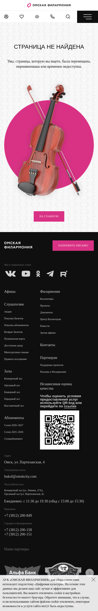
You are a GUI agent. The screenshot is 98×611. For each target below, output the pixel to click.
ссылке (70, 406)
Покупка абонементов (16, 325)
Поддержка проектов (51, 365)
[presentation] (89, 573)
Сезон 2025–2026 (13, 432)
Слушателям (14, 304)
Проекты (45, 305)
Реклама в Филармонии (53, 371)
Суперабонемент (13, 438)
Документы (46, 312)
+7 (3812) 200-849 (18, 516)
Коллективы (46, 298)
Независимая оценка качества (56, 386)
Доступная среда (13, 345)
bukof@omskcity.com (20, 476)
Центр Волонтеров (50, 319)
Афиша (9, 292)
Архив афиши (47, 332)
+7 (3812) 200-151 (18, 534)
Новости (44, 326)
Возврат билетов (13, 332)
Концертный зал (13, 378)
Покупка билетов (13, 318)
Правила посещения (15, 359)
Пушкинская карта (14, 338)
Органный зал (12, 385)
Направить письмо (73, 245)
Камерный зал (12, 392)
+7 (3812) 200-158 (18, 530)
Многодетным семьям (16, 352)
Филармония (50, 292)
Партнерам (48, 358)
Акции (7, 311)
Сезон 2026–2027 (13, 425)
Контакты (47, 345)
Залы (8, 371)
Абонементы (14, 418)
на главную (49, 216)
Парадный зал (12, 398)
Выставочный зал (14, 405)
